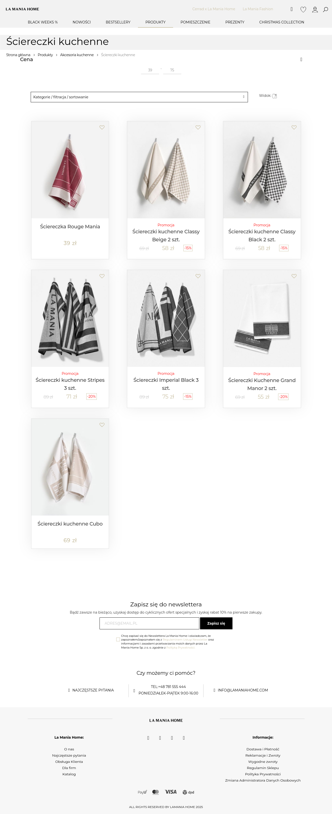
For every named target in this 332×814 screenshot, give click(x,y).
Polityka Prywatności (263, 774)
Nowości (82, 22)
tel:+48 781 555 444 (168, 686)
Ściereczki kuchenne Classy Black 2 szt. (261, 236)
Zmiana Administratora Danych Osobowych (263, 780)
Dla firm (69, 768)
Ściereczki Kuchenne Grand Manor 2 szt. (262, 384)
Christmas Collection (281, 22)
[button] (101, 125)
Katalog (69, 774)
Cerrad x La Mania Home (213, 9)
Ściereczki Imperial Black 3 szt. (166, 384)
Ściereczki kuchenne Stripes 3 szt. (70, 384)
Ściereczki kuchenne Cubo (70, 524)
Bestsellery (118, 22)
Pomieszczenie (196, 22)
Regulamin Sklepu (263, 768)
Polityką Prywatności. (180, 647)
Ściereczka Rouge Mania (70, 227)
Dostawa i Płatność (263, 749)
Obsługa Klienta (69, 761)
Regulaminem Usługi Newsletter (185, 639)
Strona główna (18, 55)
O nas (69, 749)
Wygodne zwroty (263, 761)
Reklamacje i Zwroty (263, 755)
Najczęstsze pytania (69, 755)
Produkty (155, 22)
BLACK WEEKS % (43, 22)
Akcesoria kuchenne (77, 55)
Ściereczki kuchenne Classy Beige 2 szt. (166, 236)
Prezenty (234, 22)
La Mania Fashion (258, 9)
